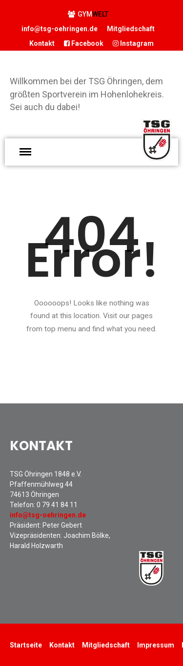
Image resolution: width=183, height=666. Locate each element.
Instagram (133, 43)
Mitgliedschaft (131, 29)
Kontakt (42, 43)
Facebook (83, 43)
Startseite (26, 645)
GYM (88, 14)
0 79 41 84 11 (57, 505)
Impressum (155, 645)
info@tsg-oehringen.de (59, 29)
